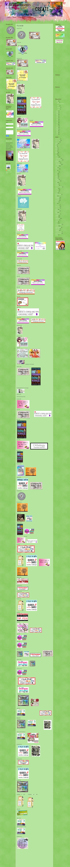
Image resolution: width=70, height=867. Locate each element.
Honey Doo (57, 185)
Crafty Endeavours (18, 5)
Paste (56, 203)
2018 (57, 122)
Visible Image (57, 228)
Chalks (56, 155)
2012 (57, 132)
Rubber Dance (57, 206)
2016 (57, 125)
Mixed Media (57, 197)
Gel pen (56, 176)
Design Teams (21, 17)
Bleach (56, 149)
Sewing (56, 209)
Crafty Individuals (58, 164)
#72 (32, 794)
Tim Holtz (56, 225)
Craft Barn (57, 161)
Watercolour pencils (58, 233)
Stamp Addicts (57, 213)
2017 (57, 124)
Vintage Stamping (58, 227)
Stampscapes (57, 219)
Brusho (56, 152)
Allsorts (56, 143)
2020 (57, 119)
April (58, 102)
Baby (56, 146)
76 (20, 794)
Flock (56, 170)
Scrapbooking (30, 17)
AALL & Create (57, 140)
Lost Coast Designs (58, 194)
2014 (57, 129)
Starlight (56, 221)
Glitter (56, 182)
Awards (14, 17)
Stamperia (56, 215)
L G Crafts (57, 191)
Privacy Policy (38, 17)
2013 (57, 130)
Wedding (56, 234)
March (58, 105)
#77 (35, 794)
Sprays (56, 212)
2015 (57, 127)
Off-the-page (57, 198)
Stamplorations (57, 218)
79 (22, 794)
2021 (57, 117)
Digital (56, 167)
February (58, 107)
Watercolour (57, 230)
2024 (57, 112)
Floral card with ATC (60, 103)
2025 (57, 111)
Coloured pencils (58, 158)
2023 (57, 114)
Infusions (56, 188)
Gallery (9, 17)
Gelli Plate (57, 179)
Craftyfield (9, 170)
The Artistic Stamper (58, 224)
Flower (56, 173)
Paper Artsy (57, 200)
